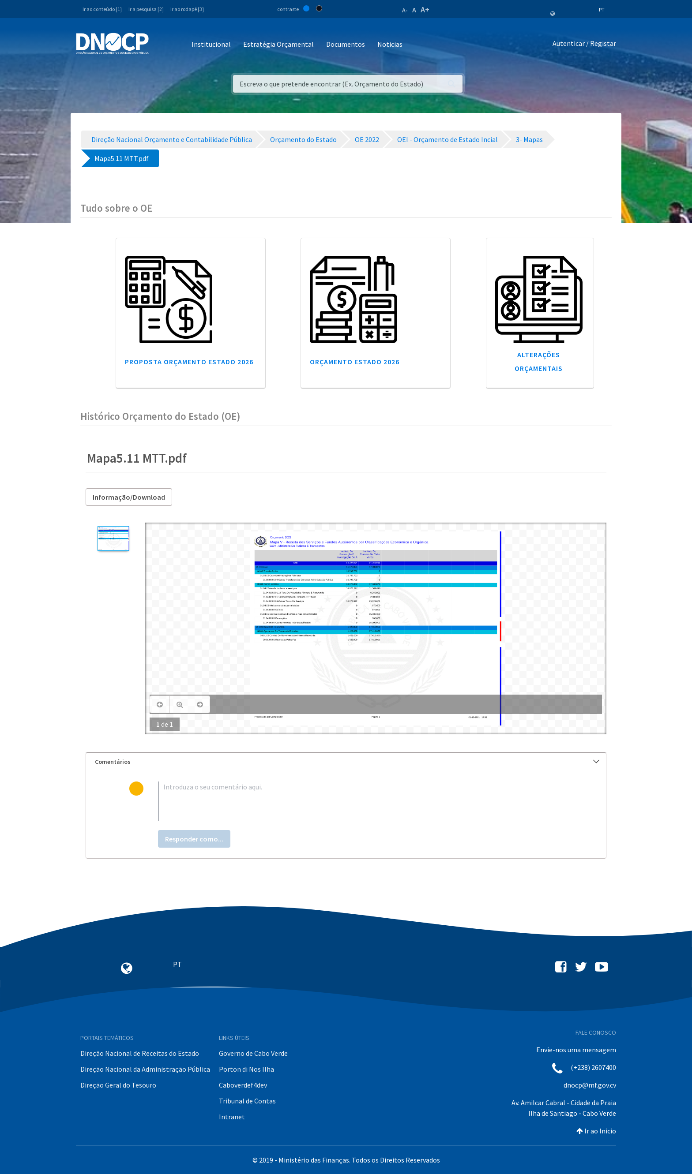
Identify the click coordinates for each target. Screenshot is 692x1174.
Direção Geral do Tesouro (118, 1085)
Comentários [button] (347, 762)
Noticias (389, 44)
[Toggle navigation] (160, 45)
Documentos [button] (345, 44)
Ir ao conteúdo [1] (102, 9)
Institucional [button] (211, 44)
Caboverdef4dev (243, 1085)
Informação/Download (129, 497)
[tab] (346, 762)
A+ (425, 9)
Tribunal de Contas (247, 1100)
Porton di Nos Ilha (246, 1069)
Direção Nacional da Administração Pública (145, 1069)
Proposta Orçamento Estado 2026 (189, 361)
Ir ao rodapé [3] (187, 9)
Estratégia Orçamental (278, 44)
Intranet (232, 1116)
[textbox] (360, 801)
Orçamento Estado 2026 (354, 361)
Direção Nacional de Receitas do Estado (139, 1053)
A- (405, 10)
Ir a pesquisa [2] (146, 9)
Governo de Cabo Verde (253, 1053)
